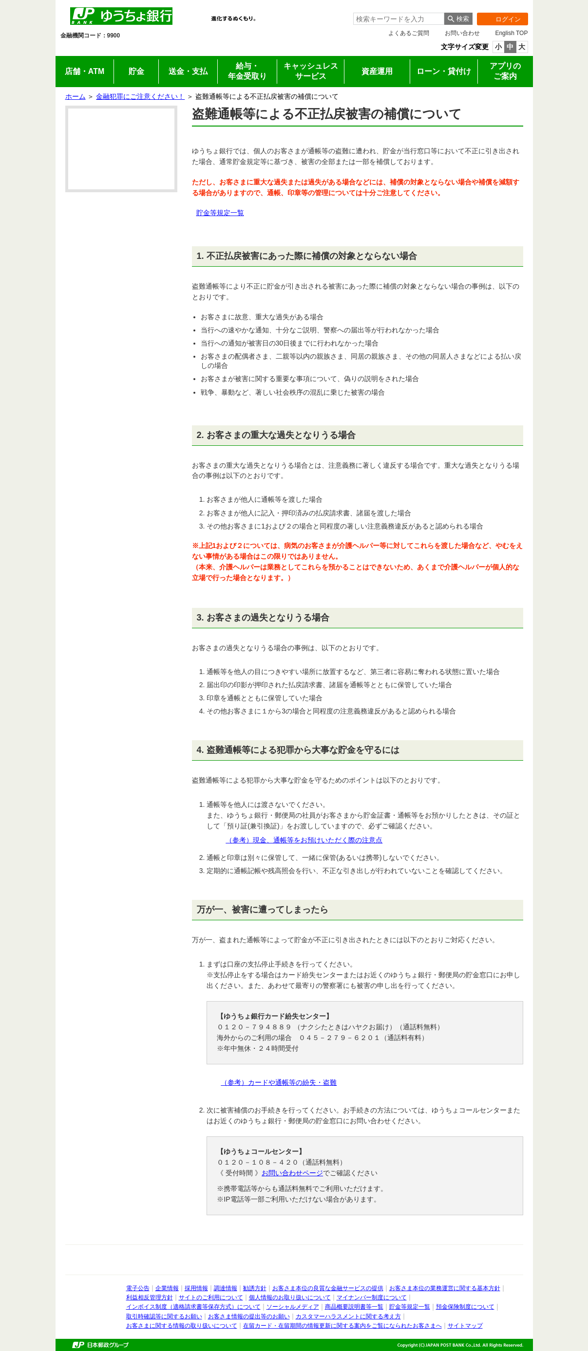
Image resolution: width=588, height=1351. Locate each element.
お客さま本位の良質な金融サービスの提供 (327, 1288)
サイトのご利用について (211, 1297)
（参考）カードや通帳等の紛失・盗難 (279, 1082)
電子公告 (138, 1288)
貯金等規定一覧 (220, 213)
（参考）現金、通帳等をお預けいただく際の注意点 (304, 840)
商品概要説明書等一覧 (354, 1306)
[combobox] (398, 19)
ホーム (75, 96)
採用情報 (323, 49)
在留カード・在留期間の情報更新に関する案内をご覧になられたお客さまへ (342, 1325)
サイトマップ (465, 1325)
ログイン (499, 19)
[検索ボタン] (458, 19)
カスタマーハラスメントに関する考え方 (348, 1316)
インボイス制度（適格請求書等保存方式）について (193, 1306)
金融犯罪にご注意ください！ (140, 96)
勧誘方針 (254, 1288)
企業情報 (265, 49)
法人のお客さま (149, 49)
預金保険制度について (465, 1306)
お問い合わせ (462, 33)
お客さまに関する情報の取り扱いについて (181, 1325)
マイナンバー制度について (372, 1297)
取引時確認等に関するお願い (164, 1316)
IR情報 (207, 49)
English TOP (511, 33)
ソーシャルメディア (292, 1306)
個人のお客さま (91, 49)
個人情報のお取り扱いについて (290, 1297)
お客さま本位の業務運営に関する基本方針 (444, 1288)
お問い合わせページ (292, 1173)
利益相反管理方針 (149, 1297)
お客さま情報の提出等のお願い (249, 1316)
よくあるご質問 (408, 33)
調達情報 (225, 1288)
